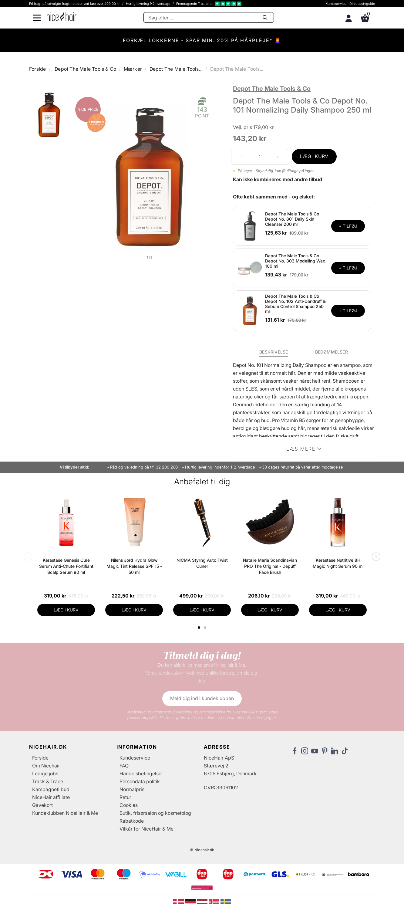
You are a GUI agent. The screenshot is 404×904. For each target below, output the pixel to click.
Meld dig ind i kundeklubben (202, 698)
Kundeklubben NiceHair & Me (65, 813)
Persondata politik (140, 781)
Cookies (129, 805)
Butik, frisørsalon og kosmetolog (155, 813)
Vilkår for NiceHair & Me (146, 829)
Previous (29, 557)
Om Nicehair (46, 766)
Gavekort (42, 805)
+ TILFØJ (348, 226)
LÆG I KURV (314, 156)
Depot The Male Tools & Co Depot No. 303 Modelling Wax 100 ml (295, 261)
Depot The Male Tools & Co (85, 69)
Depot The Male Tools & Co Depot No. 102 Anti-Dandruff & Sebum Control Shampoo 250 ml (295, 303)
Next (375, 557)
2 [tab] (206, 628)
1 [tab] (199, 628)
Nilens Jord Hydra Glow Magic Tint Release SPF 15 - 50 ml (134, 566)
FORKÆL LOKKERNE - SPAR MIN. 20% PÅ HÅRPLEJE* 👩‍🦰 (202, 40)
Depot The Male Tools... (176, 69)
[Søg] (208, 17)
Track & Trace (47, 781)
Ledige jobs (45, 773)
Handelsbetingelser (141, 773)
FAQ (124, 766)
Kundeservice (335, 4)
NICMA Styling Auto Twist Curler (202, 563)
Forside (37, 69)
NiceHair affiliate (51, 797)
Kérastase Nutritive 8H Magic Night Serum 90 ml (338, 563)
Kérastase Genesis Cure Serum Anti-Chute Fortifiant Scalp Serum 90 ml (66, 566)
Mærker (133, 69)
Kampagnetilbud (50, 789)
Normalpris (132, 789)
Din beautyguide (362, 4)
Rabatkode (132, 821)
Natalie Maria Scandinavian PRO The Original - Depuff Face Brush (270, 566)
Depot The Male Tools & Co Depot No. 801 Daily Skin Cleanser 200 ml (292, 219)
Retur (125, 797)
